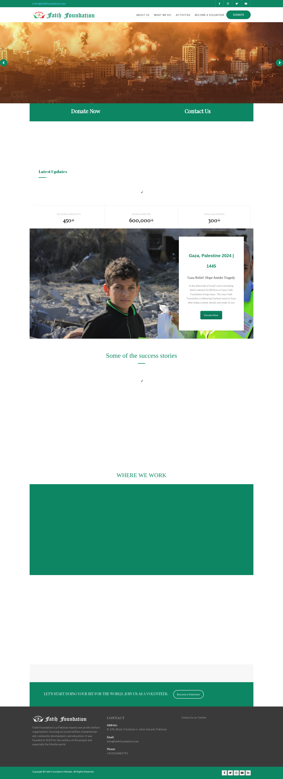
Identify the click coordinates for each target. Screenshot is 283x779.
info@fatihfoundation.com (50, 3)
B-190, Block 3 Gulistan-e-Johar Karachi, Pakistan (137, 729)
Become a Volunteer (209, 15)
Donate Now (211, 315)
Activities (183, 15)
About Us (142, 15)
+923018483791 (117, 753)
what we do (162, 15)
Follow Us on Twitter (194, 717)
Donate (238, 14)
